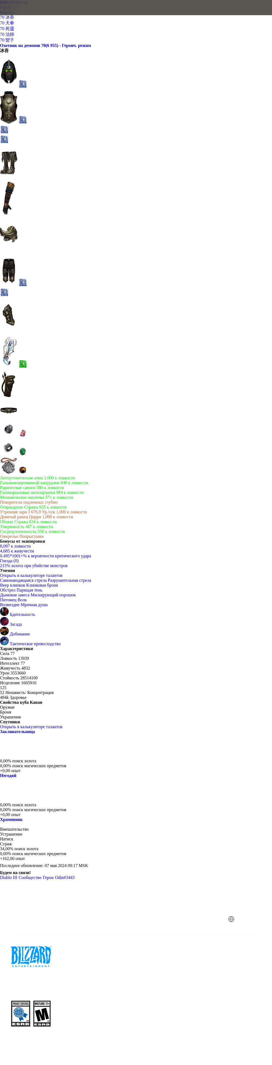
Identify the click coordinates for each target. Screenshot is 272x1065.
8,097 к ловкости (15, 546)
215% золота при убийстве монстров (34, 565)
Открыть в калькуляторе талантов (34, 575)
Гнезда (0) (9, 560)
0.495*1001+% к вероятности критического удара (45, 556)
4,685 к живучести (17, 551)
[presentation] (20, 14)
